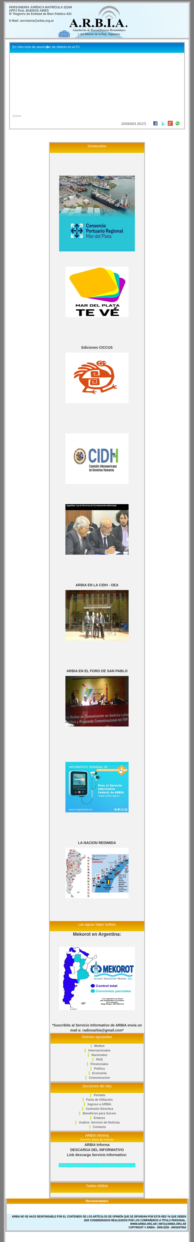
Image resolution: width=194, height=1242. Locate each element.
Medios (99, 1046)
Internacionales (99, 1050)
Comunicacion (99, 1078)
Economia (99, 1073)
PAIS (99, 1059)
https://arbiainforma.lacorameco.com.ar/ (97, 1165)
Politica (99, 1068)
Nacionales (99, 1055)
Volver (16, 116)
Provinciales (99, 1064)
